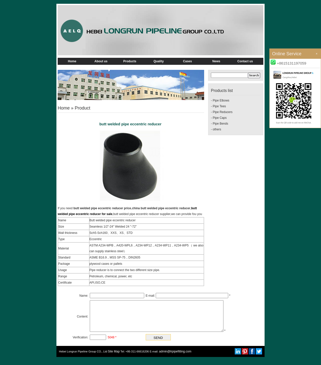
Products (129, 61)
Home (72, 61)
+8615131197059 (288, 63)
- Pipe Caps (219, 118)
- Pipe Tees (218, 106)
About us (101, 61)
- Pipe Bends (219, 123)
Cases (187, 61)
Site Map (114, 357)
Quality (158, 61)
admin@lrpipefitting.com (175, 357)
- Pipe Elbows (220, 100)
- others (216, 129)
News (216, 61)
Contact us (245, 61)
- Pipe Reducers (221, 112)
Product (82, 108)
